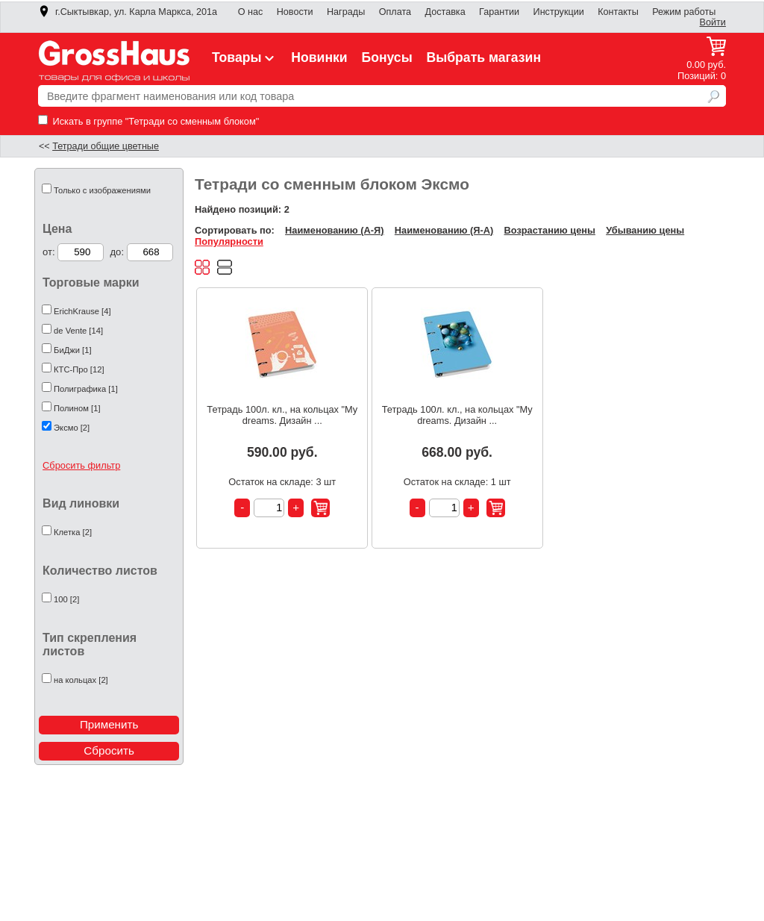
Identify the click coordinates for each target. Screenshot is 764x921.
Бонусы (386, 57)
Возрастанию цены (549, 230)
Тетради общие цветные (105, 146)
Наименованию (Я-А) (444, 230)
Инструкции (558, 12)
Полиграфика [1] (86, 388)
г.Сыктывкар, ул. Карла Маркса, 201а (127, 12)
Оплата (395, 12)
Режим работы (684, 12)
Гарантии (499, 12)
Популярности (229, 241)
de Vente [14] (78, 330)
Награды (346, 12)
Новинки (319, 57)
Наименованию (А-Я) (334, 230)
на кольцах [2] (81, 679)
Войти (713, 22)
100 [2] (66, 599)
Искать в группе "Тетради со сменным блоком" (148, 121)
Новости (295, 12)
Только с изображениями (102, 190)
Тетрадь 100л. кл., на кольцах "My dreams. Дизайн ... (282, 415)
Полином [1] (77, 408)
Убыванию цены (645, 230)
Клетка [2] (73, 532)
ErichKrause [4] (82, 311)
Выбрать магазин (484, 57)
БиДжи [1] (72, 350)
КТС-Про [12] (79, 369)
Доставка (445, 12)
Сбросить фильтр (81, 465)
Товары (245, 57)
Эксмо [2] (72, 427)
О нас (250, 12)
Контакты (618, 12)
